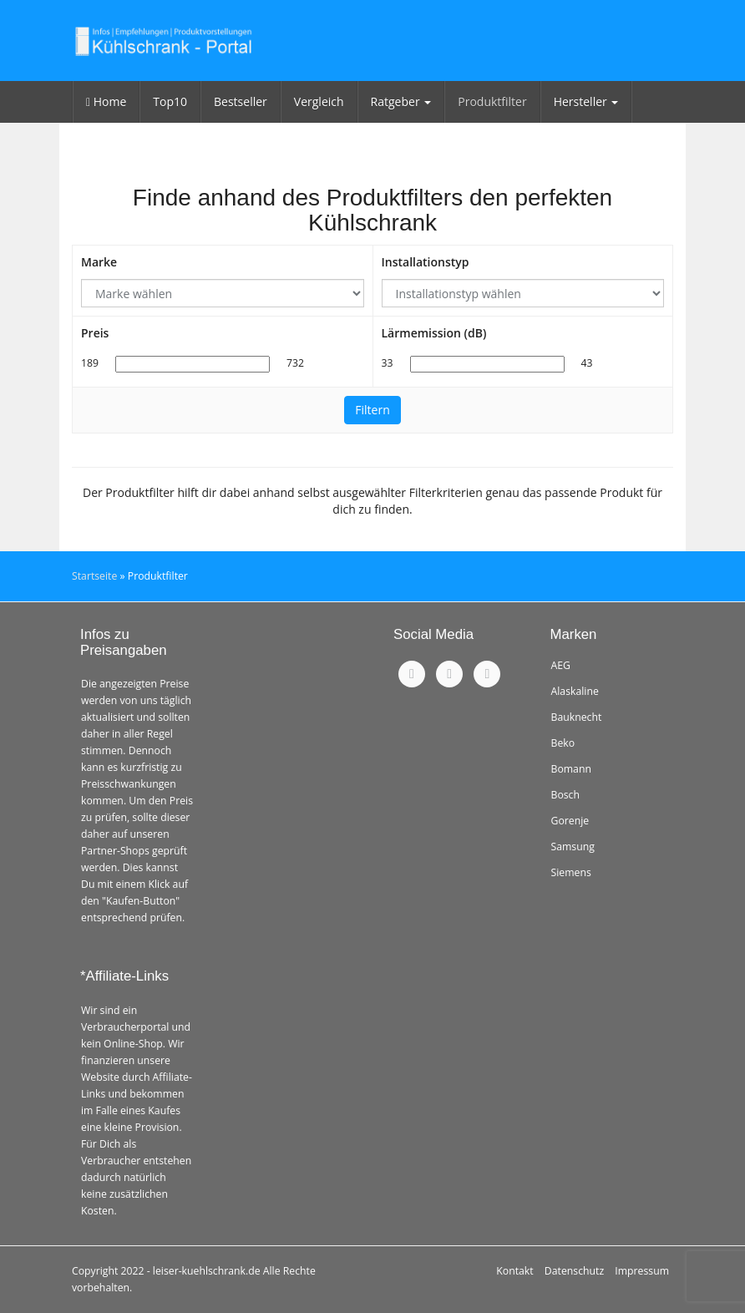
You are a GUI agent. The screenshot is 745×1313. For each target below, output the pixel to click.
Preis (95, 333)
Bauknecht (576, 717)
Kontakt (514, 1271)
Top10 (170, 101)
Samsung (573, 846)
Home (106, 101)
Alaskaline (575, 691)
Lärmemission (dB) (434, 333)
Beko (563, 743)
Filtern (372, 410)
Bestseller (240, 101)
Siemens (571, 872)
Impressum (642, 1271)
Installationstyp (425, 262)
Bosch (565, 795)
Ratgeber (401, 101)
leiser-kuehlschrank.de (207, 1271)
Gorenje (570, 821)
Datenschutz (574, 1271)
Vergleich (319, 101)
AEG (560, 665)
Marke (99, 262)
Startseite (94, 576)
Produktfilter (492, 101)
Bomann (571, 769)
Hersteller (586, 101)
